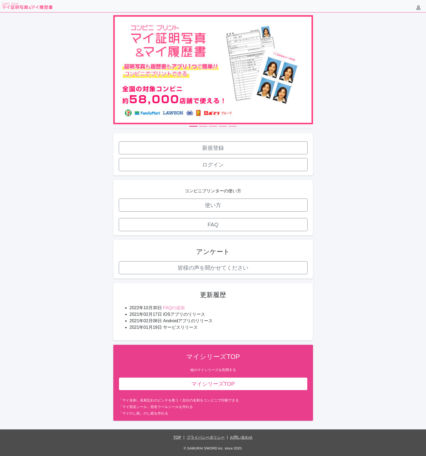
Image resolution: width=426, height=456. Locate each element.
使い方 (213, 205)
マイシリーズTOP (213, 384)
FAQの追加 (174, 307)
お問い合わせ (241, 437)
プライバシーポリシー (206, 437)
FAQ (213, 225)
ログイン (213, 165)
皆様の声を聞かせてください (213, 268)
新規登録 (213, 148)
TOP (177, 437)
